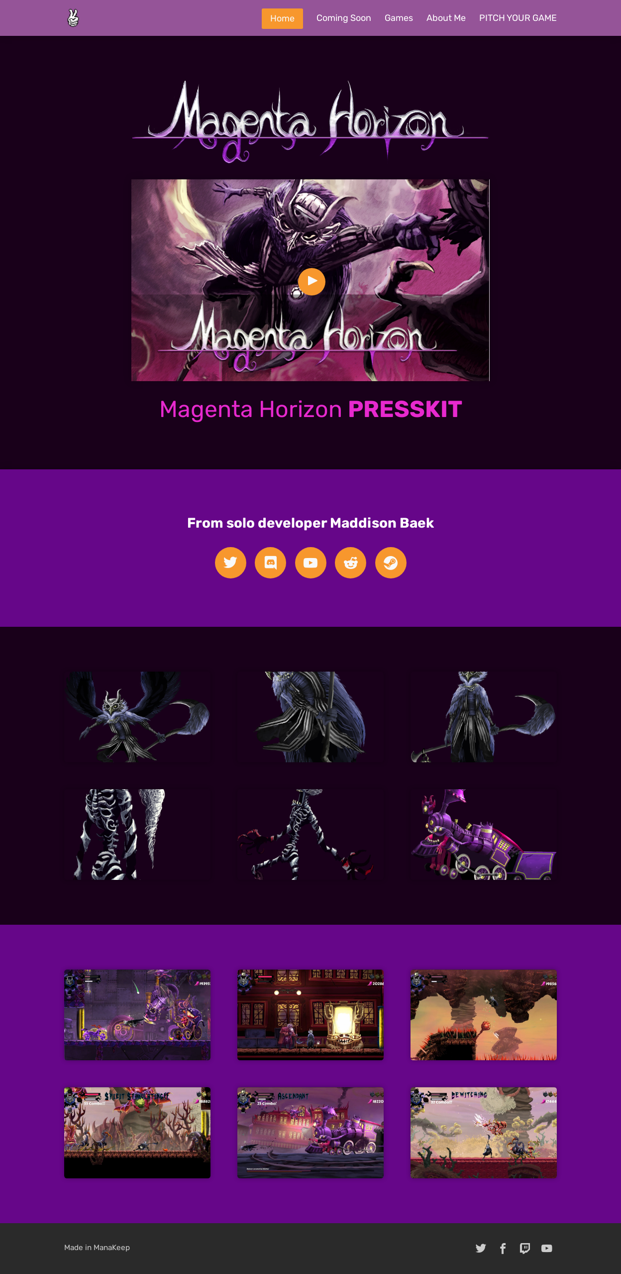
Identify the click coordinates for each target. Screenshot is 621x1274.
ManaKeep (112, 1247)
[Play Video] (311, 281)
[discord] (270, 562)
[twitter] (230, 562)
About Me (446, 17)
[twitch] (524, 1248)
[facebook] (503, 1248)
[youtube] (310, 562)
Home (282, 18)
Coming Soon (343, 17)
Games (399, 17)
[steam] (391, 562)
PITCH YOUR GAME (518, 17)
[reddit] (350, 562)
